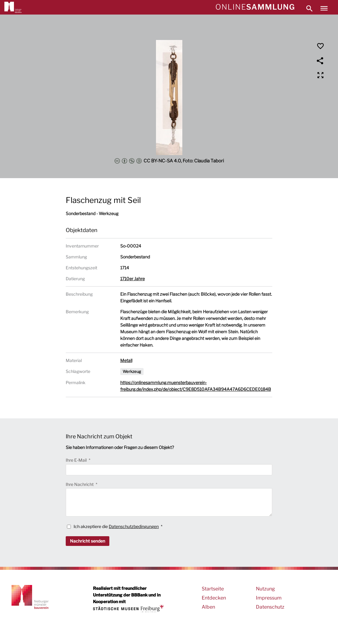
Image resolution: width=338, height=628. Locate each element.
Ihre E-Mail (77, 460)
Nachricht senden (87, 540)
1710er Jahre (132, 278)
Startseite (213, 589)
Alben (208, 607)
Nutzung (265, 589)
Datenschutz (270, 607)
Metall (126, 360)
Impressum (269, 598)
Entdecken (214, 598)
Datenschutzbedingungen (134, 526)
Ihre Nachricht (80, 484)
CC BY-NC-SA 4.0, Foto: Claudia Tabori (169, 161)
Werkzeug (132, 371)
